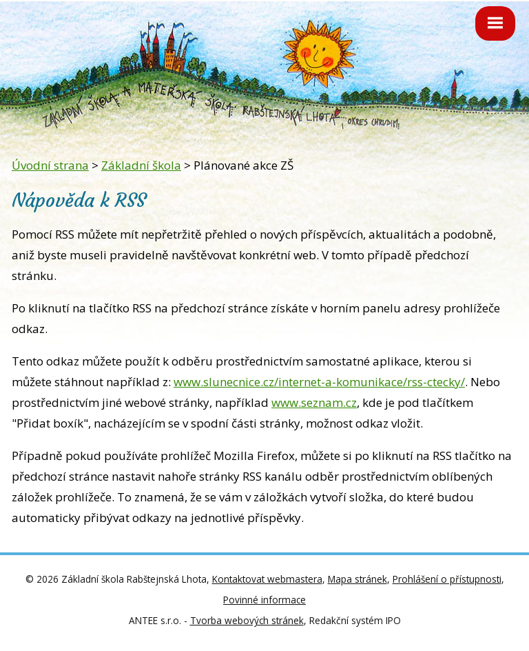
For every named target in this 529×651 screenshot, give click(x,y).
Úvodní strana (50, 165)
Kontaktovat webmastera (267, 578)
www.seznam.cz (314, 402)
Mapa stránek (357, 578)
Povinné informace (264, 599)
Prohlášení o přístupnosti (447, 578)
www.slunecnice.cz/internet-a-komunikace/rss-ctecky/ (319, 382)
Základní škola (141, 165)
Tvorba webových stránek (247, 620)
